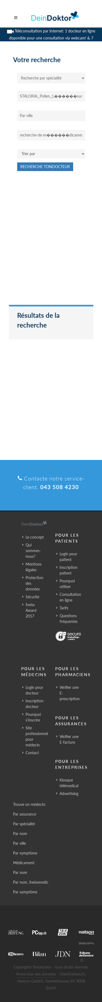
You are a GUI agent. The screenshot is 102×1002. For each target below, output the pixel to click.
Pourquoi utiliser (67, 584)
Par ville (19, 843)
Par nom (20, 833)
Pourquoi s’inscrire (33, 717)
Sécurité (32, 596)
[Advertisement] (51, 240)
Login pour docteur (34, 690)
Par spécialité (24, 823)
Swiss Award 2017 (31, 610)
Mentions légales (34, 567)
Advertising (69, 793)
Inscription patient (69, 570)
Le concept (35, 537)
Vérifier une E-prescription (70, 693)
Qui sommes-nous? (33, 551)
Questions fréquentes (69, 618)
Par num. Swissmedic (30, 882)
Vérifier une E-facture (69, 739)
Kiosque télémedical (69, 783)
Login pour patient (68, 557)
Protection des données (34, 583)
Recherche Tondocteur (45, 166)
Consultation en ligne (70, 597)
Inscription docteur (35, 704)
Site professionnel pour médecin (37, 736)
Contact (32, 752)
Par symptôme (25, 853)
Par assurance (24, 814)
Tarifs (64, 608)
